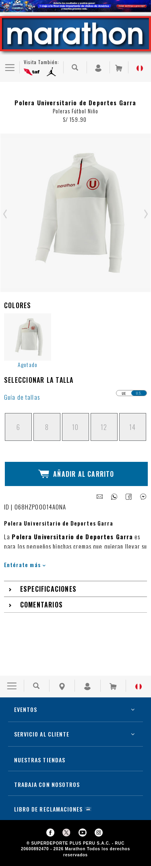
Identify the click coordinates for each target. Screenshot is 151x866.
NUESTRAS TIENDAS (39, 759)
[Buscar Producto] (75, 67)
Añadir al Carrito (76, 474)
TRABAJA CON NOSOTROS (47, 784)
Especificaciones (48, 589)
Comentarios (41, 604)
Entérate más (25, 564)
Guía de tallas (22, 397)
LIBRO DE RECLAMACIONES (48, 809)
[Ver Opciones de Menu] (9, 67)
